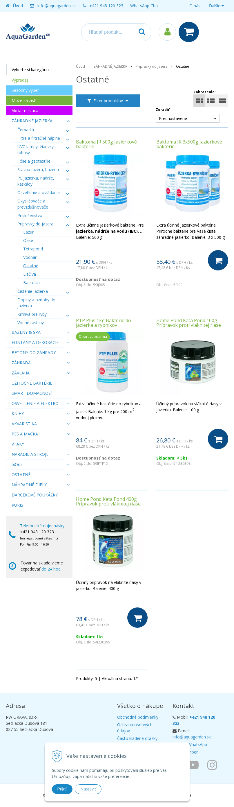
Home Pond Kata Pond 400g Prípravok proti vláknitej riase (108, 501)
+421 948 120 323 (106, 5)
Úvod (18, 5)
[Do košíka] (218, 260)
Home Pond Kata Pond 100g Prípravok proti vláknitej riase (188, 322)
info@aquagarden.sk (56, 5)
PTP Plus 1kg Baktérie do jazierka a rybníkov (103, 322)
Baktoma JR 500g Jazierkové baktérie (106, 144)
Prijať (62, 789)
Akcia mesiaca (25, 110)
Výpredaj (20, 80)
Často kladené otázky (137, 738)
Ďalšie (216, 5)
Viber (193, 752)
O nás (194, 5)
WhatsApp (197, 744)
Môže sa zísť (23, 100)
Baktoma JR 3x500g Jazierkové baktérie (189, 144)
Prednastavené (173, 118)
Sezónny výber (25, 90)
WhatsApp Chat (144, 5)
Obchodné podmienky (137, 717)
